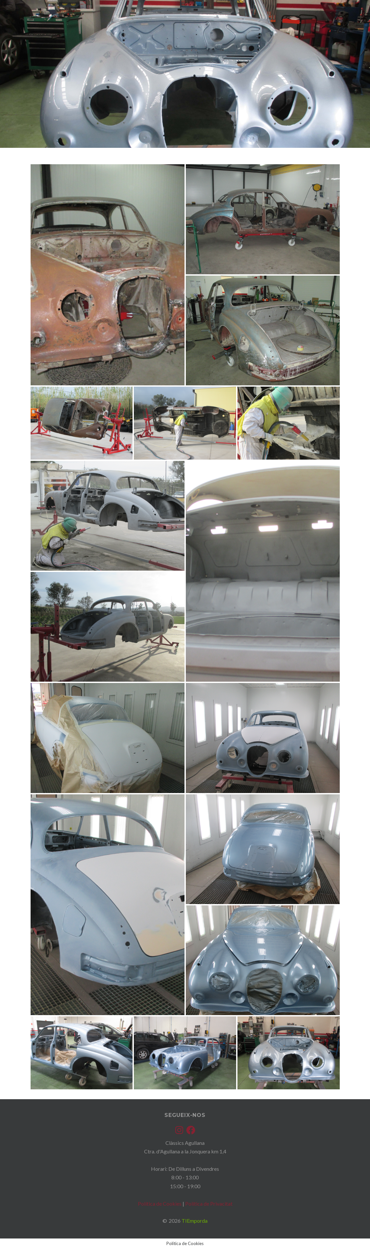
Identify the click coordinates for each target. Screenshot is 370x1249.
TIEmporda (195, 1220)
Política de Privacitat (209, 1203)
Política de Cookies (160, 1203)
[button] (108, 274)
